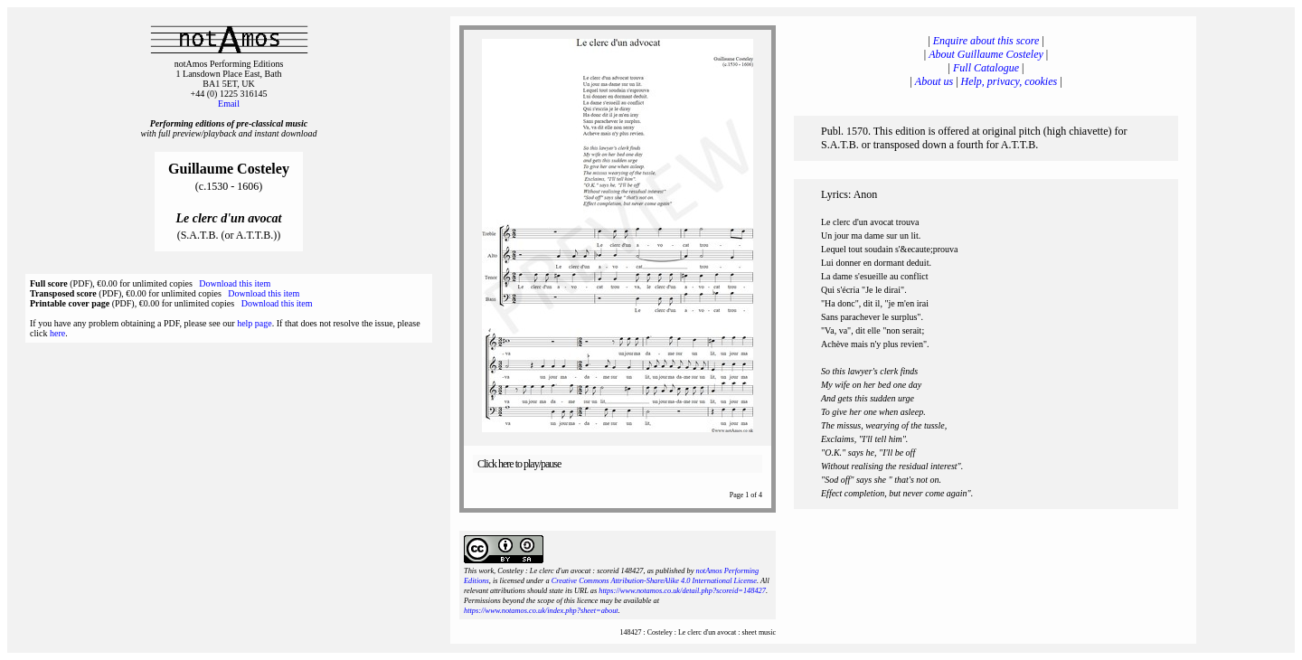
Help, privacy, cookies (1009, 81)
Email (229, 103)
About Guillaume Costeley (986, 54)
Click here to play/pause (519, 463)
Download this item (234, 283)
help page (254, 323)
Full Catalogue (986, 67)
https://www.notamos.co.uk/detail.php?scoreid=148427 (682, 591)
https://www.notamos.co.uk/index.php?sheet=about (541, 611)
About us (934, 81)
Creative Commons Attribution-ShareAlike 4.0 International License (654, 581)
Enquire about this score (986, 40)
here (57, 333)
